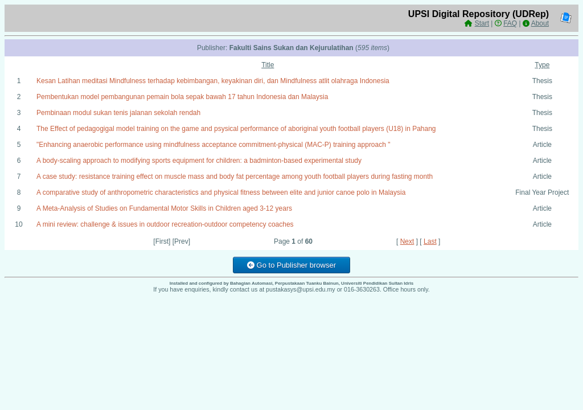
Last (430, 241)
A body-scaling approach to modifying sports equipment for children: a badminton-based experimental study (199, 161)
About (540, 23)
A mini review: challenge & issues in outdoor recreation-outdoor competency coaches (165, 224)
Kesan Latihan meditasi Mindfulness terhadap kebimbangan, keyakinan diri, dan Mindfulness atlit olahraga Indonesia (212, 81)
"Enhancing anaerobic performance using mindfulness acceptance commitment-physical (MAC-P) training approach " (213, 145)
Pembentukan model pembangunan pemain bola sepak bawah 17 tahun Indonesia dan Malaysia (182, 97)
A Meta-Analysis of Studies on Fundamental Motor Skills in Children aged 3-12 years (164, 208)
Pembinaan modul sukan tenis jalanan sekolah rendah (118, 113)
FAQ (510, 23)
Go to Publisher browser (291, 265)
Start (482, 23)
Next (407, 241)
